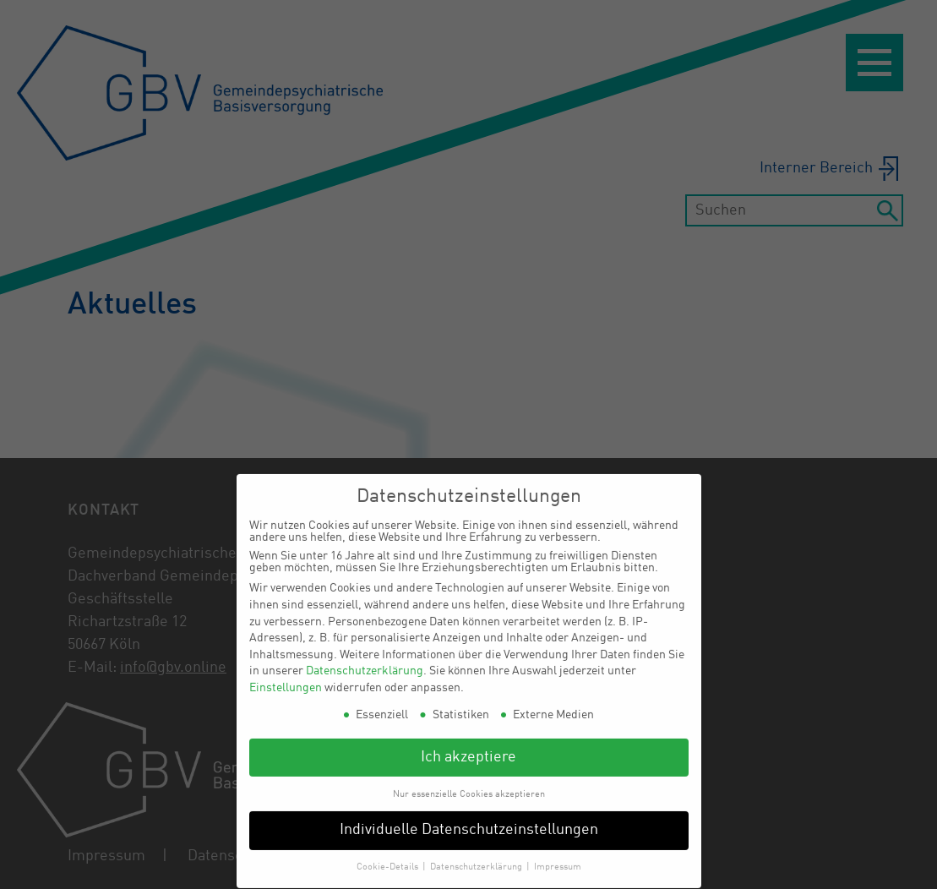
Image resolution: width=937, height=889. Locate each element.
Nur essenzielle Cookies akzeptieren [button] (469, 785)
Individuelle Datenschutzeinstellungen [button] (469, 822)
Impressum (557, 858)
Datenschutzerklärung (364, 662)
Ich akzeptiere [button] (468, 748)
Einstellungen (285, 678)
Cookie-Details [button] (389, 858)
